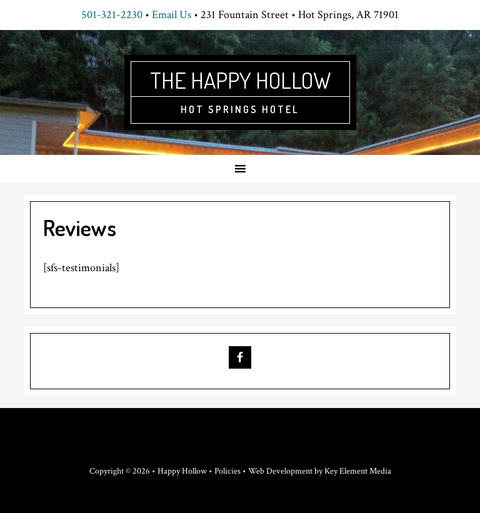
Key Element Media (357, 471)
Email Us (171, 14)
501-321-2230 (111, 14)
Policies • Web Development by (269, 471)
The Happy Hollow (240, 80)
